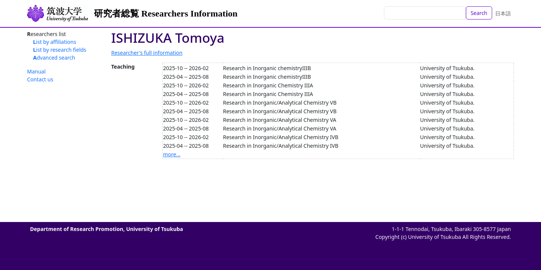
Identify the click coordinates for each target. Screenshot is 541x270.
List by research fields (59, 49)
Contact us (40, 79)
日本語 (503, 13)
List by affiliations (54, 41)
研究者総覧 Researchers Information (165, 13)
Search (479, 12)
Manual (36, 71)
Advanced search (54, 57)
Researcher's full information (147, 52)
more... (171, 154)
